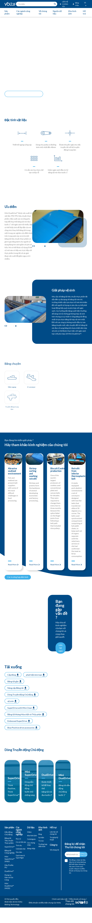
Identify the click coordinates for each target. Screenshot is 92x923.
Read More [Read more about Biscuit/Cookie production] (54, 569)
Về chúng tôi (43, 12)
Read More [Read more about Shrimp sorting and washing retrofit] (33, 569)
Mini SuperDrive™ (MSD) (10, 874)
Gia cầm (19, 873)
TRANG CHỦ (8, 18)
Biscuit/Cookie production (57, 473)
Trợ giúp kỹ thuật (54, 854)
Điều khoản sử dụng (77, 914)
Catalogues (31, 857)
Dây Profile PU (9, 881)
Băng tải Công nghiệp (10, 867)
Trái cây (19, 863)
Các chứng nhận (31, 862)
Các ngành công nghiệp (23, 12)
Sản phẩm (7, 12)
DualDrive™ (9, 886)
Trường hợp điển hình (43, 861)
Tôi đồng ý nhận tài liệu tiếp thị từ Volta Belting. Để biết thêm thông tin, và (78, 881)
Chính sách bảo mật (59, 914)
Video (29, 847)
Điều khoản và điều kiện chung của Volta (45, 918)
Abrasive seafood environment (14, 475)
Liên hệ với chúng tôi (54, 848)
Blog (40, 850)
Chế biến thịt (19, 868)
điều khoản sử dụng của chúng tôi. (78, 886)
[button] (34, 246)
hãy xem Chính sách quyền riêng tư (76, 883)
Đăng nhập (31, 867)
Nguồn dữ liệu (57, 12)
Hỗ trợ (84, 12)
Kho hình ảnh (72, 12)
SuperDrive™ (10, 862)
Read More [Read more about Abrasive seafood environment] (12, 569)
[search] (36, 4)
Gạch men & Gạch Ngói (20, 877)
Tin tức (41, 857)
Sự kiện (41, 853)
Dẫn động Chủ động (17, 18)
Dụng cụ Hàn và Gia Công (9, 892)
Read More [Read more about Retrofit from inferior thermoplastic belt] (75, 569)
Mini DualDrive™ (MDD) (9, 901)
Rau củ (18, 854)
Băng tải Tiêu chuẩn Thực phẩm (9, 855)
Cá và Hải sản (19, 859)
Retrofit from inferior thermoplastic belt (78, 477)
